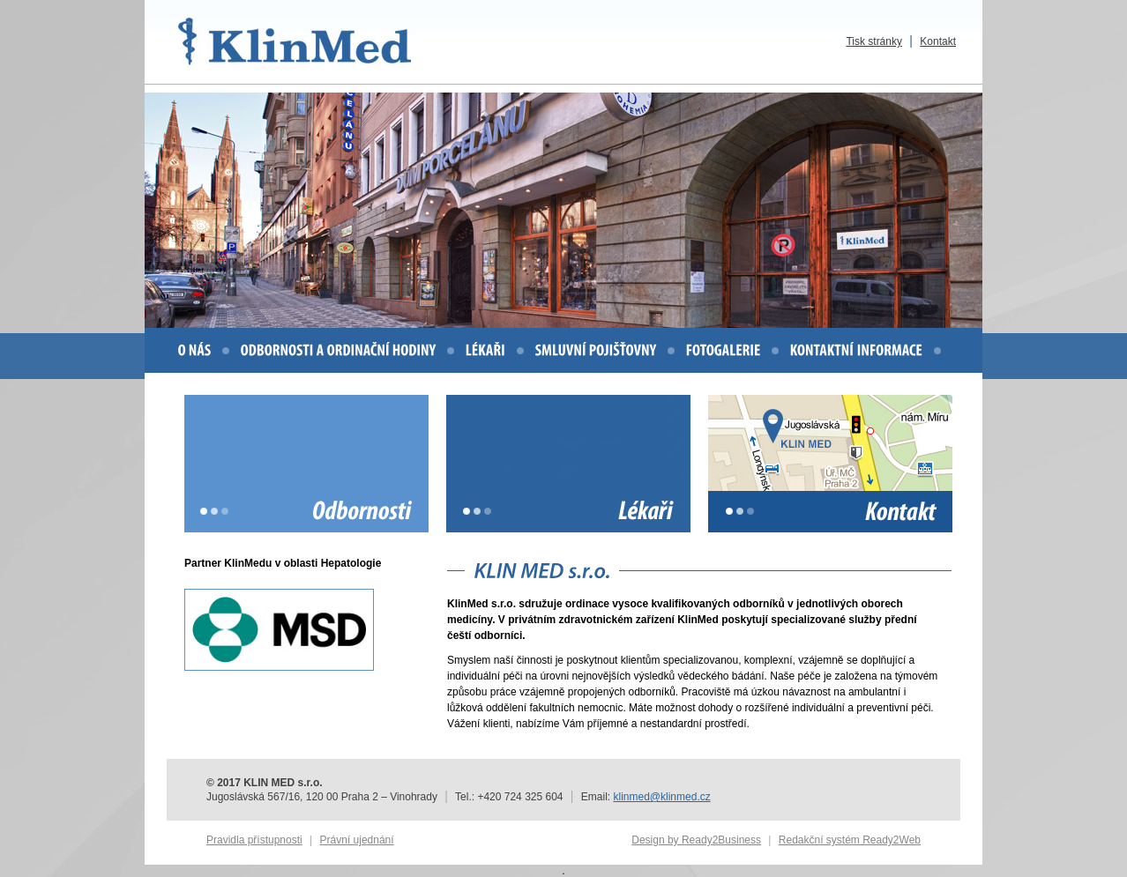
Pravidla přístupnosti (254, 840)
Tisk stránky (874, 41)
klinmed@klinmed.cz (662, 797)
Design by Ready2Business (696, 840)
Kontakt (938, 41)
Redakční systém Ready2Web (850, 840)
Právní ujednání (357, 840)
